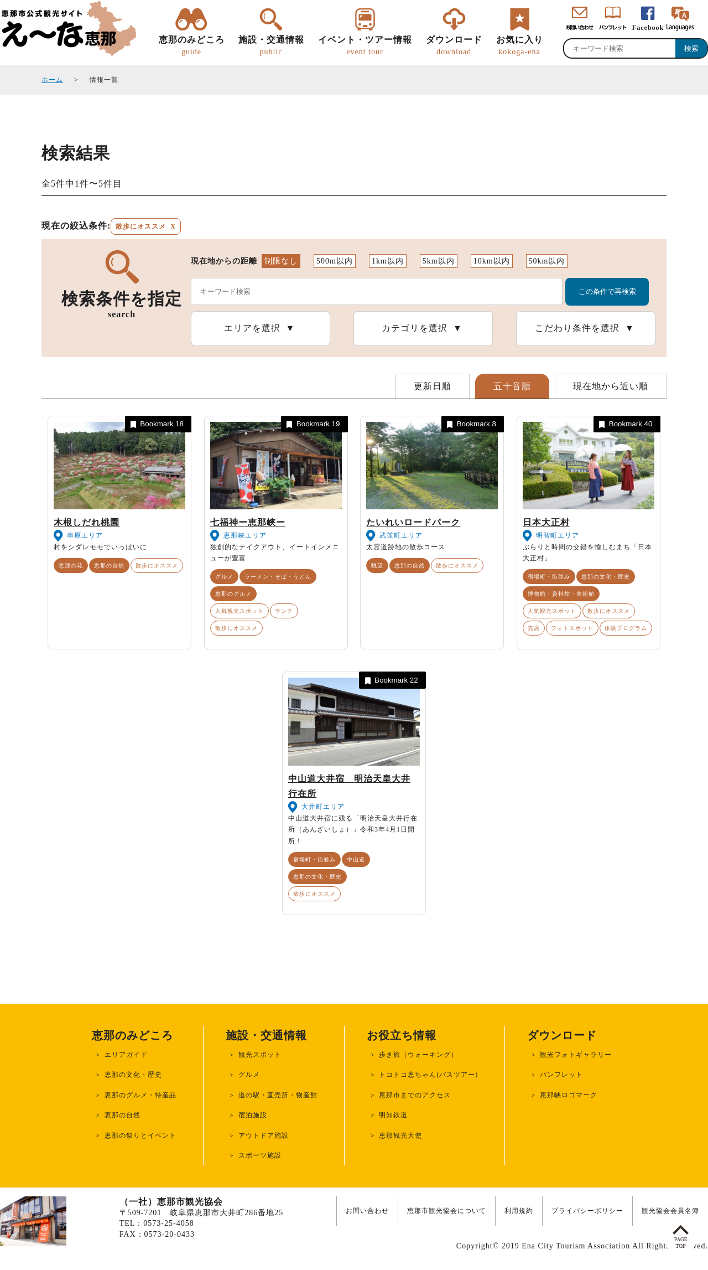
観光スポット (260, 1055)
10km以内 (491, 261)
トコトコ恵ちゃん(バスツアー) (428, 1074)
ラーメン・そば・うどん (277, 577)
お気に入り (519, 46)
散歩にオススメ (157, 565)
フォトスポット (572, 628)
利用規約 (518, 1211)
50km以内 (547, 261)
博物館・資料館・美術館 (561, 594)
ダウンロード (454, 46)
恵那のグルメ (233, 594)
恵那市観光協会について (446, 1211)
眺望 (377, 565)
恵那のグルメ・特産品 (140, 1095)
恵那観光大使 (400, 1135)
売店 (534, 628)
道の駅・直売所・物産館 (277, 1095)
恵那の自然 (109, 565)
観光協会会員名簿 (670, 1211)
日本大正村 (546, 522)
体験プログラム (626, 628)
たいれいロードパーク (413, 522)
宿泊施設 (252, 1115)
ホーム (52, 80)
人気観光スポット (239, 611)
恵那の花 (71, 565)
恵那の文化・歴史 (605, 577)
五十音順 (512, 386)
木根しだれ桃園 (86, 522)
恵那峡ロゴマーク (568, 1095)
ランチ (284, 611)
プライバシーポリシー (587, 1211)
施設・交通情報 (271, 46)
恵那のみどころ (192, 46)
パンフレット (561, 1074)
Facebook (648, 28)
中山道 (356, 859)
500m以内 (334, 261)
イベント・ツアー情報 (365, 46)
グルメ (224, 577)
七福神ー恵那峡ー (247, 522)
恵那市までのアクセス (415, 1095)
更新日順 (432, 386)
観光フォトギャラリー (576, 1055)
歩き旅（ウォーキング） (418, 1055)
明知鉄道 (393, 1115)
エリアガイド (126, 1055)
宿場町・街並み (549, 577)
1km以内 (388, 261)
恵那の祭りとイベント (140, 1135)
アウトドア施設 (263, 1135)
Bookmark (156, 424)
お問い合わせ (367, 1211)
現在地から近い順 (610, 386)
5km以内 (439, 261)
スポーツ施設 (260, 1155)
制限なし (281, 261)
